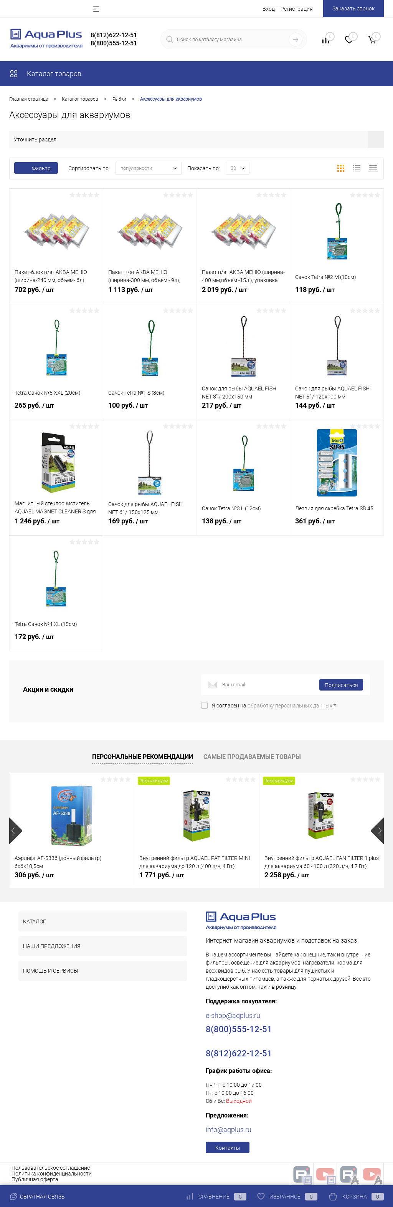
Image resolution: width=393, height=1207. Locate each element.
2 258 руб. (286, 875)
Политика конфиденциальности (52, 1173)
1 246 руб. (56, 526)
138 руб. (243, 526)
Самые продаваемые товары (252, 756)
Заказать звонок (353, 8)
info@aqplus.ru (228, 1130)
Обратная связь (37, 1197)
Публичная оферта (35, 1179)
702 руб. (56, 294)
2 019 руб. (243, 294)
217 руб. (243, 410)
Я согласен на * (274, 705)
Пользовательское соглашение (51, 1168)
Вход (269, 9)
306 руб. (34, 875)
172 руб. (56, 641)
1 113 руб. (150, 294)
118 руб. (336, 294)
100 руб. (150, 410)
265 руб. (56, 410)
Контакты (227, 1148)
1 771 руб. (161, 875)
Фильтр (36, 168)
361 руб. (336, 526)
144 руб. (336, 410)
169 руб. (150, 526)
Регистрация (297, 9)
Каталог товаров (45, 74)
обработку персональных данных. (291, 705)
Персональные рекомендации (142, 756)
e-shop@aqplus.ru (233, 1015)
